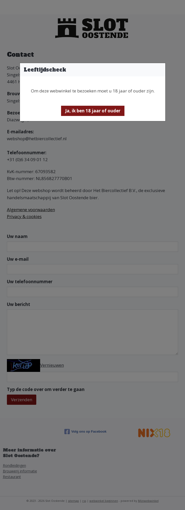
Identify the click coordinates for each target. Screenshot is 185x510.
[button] (93, 110)
